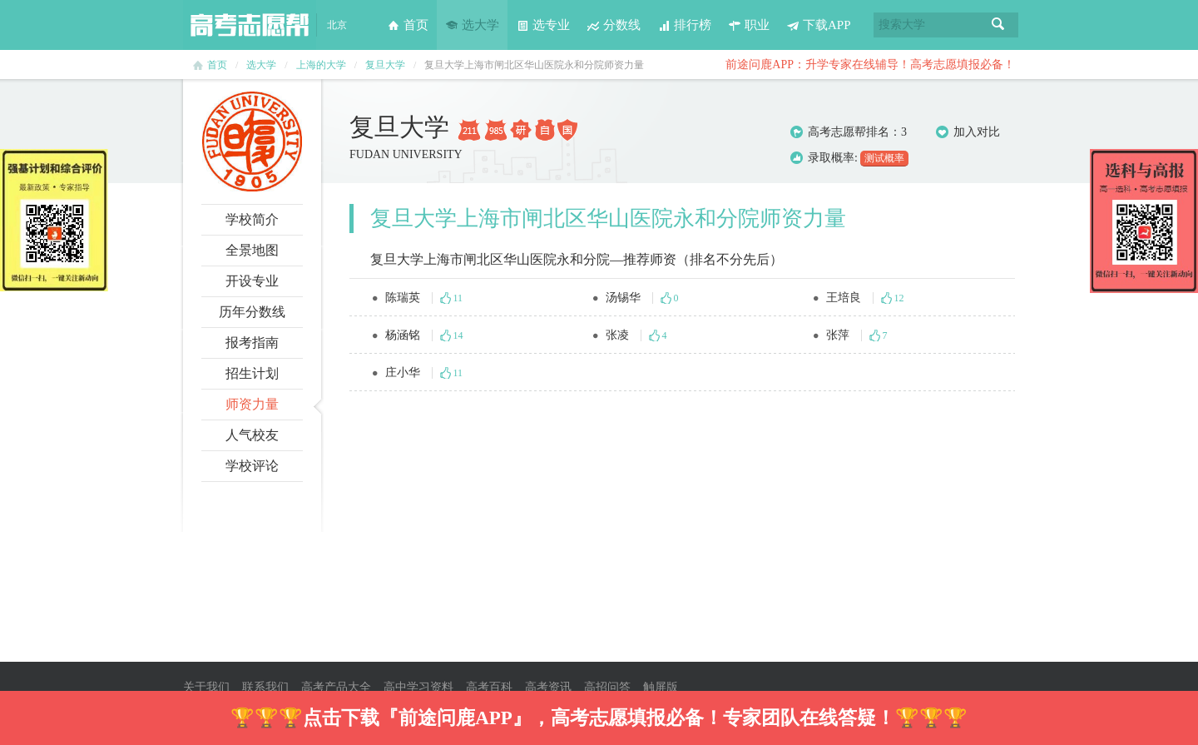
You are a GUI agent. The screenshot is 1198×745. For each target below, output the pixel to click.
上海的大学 (321, 65)
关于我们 (206, 687)
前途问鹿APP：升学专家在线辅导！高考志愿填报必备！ (870, 64)
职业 (749, 25)
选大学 (472, 25)
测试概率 (884, 158)
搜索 (998, 24)
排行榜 (684, 25)
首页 (407, 25)
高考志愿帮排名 (848, 132)
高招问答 (607, 687)
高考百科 (489, 687)
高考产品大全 (336, 687)
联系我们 (265, 687)
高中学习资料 (418, 687)
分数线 (614, 25)
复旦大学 (385, 65)
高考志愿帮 (249, 25)
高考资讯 (548, 687)
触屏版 (660, 687)
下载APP (818, 25)
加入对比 (968, 132)
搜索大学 (902, 24)
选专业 (543, 25)
